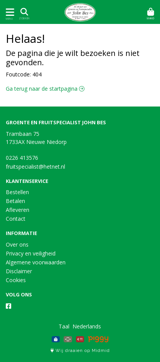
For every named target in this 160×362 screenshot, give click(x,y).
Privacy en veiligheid (31, 253)
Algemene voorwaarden (36, 262)
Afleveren (17, 209)
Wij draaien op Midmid (80, 350)
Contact (15, 218)
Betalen (15, 201)
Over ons (17, 244)
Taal (64, 326)
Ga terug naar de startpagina (45, 88)
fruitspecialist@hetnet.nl (35, 166)
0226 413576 (22, 157)
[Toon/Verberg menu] (8, 12)
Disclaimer (19, 271)
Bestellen (17, 192)
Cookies (16, 280)
